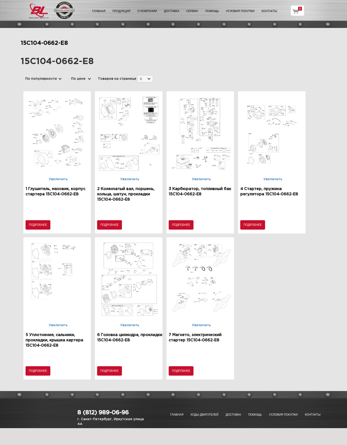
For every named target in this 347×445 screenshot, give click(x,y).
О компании (147, 11)
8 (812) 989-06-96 (103, 412)
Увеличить (58, 179)
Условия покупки (240, 11)
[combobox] (145, 78)
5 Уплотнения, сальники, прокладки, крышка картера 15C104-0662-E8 (54, 340)
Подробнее (38, 224)
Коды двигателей (204, 414)
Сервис (192, 11)
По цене (78, 78)
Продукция (121, 11)
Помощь (212, 11)
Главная (99, 11)
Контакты (269, 11)
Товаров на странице (117, 78)
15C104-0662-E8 (44, 43)
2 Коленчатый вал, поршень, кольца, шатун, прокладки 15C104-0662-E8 (125, 194)
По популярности (41, 78)
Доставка (171, 11)
